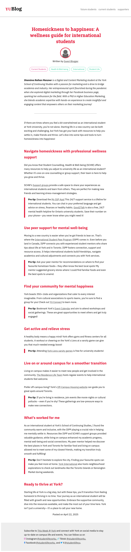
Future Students (88, 9)
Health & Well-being (59, 69)
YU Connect (56, 302)
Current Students (107, 9)
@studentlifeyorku (46, 538)
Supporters (123, 9)
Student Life (94, 69)
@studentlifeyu (72, 542)
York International (68, 464)
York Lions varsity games (60, 350)
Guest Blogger (71, 61)
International (78, 69)
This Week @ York (46, 530)
